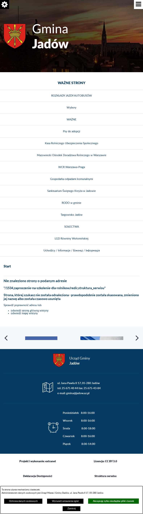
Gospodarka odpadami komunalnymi (71, 179)
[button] (138, 4)
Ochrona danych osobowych (23, 501)
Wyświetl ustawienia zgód (65, 501)
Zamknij (72, 508)
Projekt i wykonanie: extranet (37, 477)
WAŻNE (71, 119)
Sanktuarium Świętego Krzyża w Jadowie (71, 191)
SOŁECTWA (71, 226)
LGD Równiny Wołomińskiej (72, 238)
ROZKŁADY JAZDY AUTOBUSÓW (71, 95)
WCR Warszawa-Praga (71, 167)
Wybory (71, 107)
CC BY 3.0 (111, 477)
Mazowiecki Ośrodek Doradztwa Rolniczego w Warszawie (71, 155)
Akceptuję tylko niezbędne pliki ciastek (113, 501)
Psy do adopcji (71, 131)
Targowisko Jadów (72, 215)
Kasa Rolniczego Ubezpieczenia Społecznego (71, 143)
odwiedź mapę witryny (24, 313)
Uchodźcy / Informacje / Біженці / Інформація (71, 250)
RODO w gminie (71, 203)
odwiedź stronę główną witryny (30, 310)
